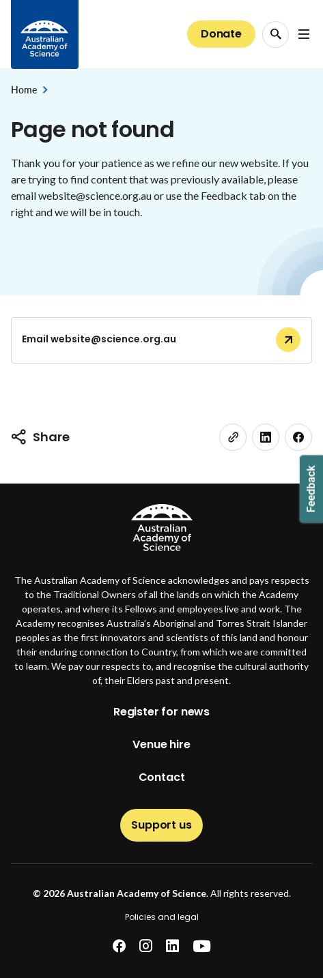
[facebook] (298, 437)
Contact (162, 777)
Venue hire (161, 744)
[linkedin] (265, 437)
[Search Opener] (275, 34)
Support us (161, 825)
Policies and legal (162, 917)
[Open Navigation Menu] (304, 34)
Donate (221, 34)
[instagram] (145, 946)
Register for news (161, 712)
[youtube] (202, 946)
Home (23, 89)
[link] (233, 437)
